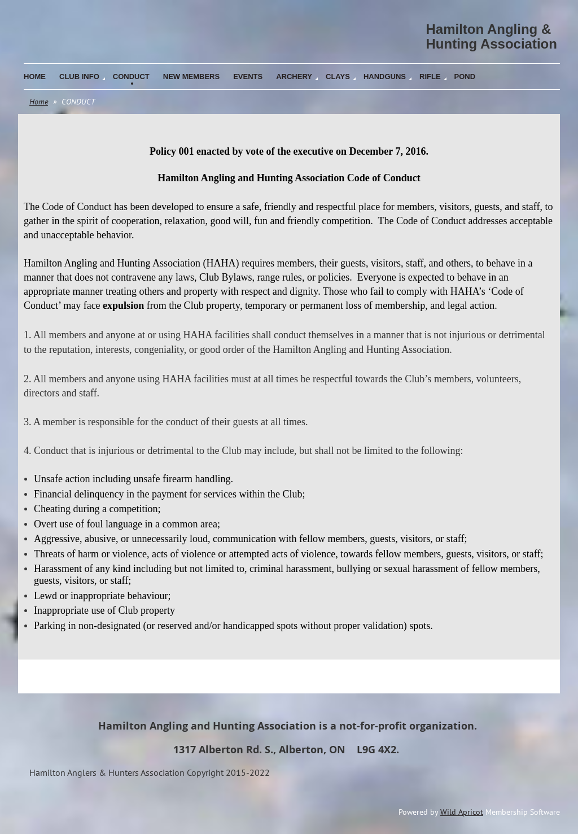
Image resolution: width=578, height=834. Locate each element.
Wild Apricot (461, 812)
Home (38, 102)
